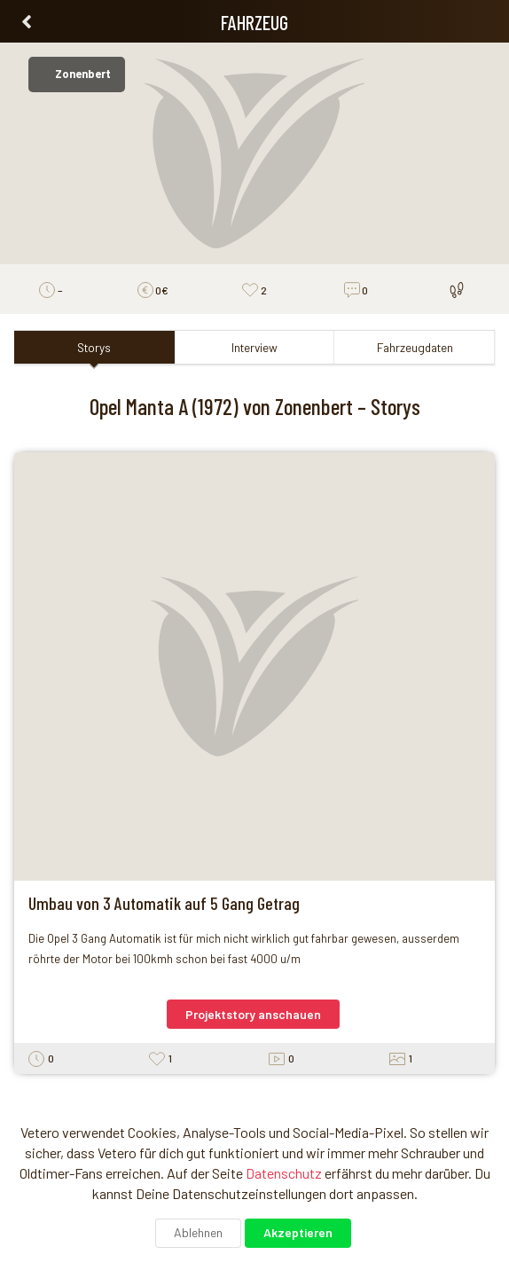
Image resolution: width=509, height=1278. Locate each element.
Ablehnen (198, 1232)
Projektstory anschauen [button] (253, 1014)
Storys (94, 347)
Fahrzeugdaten (415, 347)
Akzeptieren (298, 1232)
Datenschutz (284, 1172)
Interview (254, 347)
